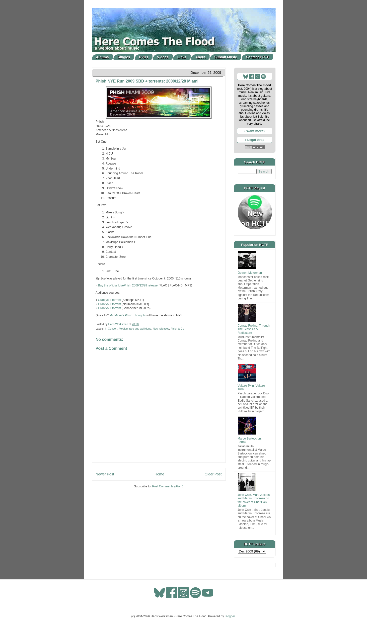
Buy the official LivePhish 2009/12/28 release (128, 285)
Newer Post (105, 474)
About (200, 57)
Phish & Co (177, 328)
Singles (124, 57)
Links (182, 57)
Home (159, 474)
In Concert (111, 328)
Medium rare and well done (135, 328)
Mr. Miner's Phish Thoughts (128, 315)
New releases (161, 328)
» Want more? (255, 131)
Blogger (230, 616)
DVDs (143, 57)
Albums (102, 57)
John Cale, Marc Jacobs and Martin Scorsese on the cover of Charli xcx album (254, 500)
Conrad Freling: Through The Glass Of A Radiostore (254, 329)
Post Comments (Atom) (167, 486)
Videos (163, 57)
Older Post (213, 474)
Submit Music (225, 57)
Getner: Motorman (250, 272)
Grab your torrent (109, 300)
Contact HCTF (257, 57)
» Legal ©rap (254, 140)
